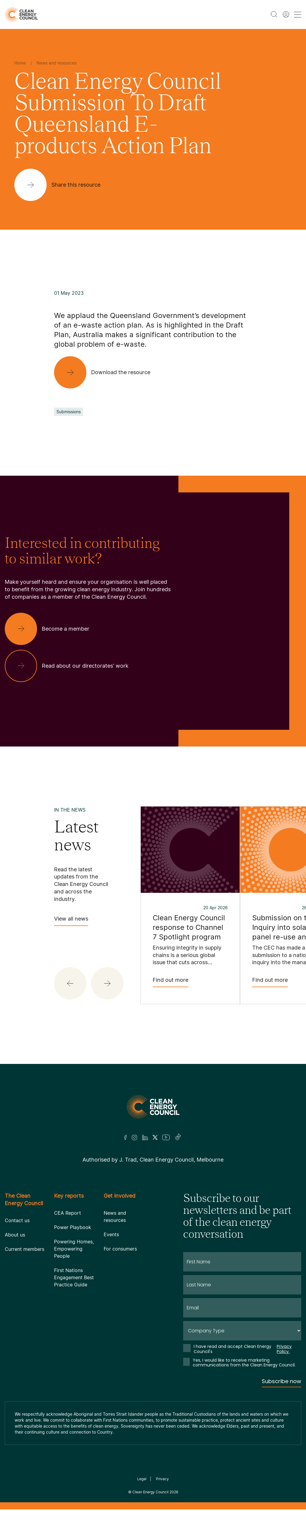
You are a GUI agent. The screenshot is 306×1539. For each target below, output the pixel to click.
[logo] (21, 14)
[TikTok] (178, 1137)
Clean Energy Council (150, 1492)
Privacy (162, 1479)
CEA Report (67, 1213)
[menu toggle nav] (297, 14)
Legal (141, 1479)
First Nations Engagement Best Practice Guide (74, 1277)
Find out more (170, 982)
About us (15, 1235)
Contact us (17, 1220)
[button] (70, 983)
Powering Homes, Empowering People (74, 1249)
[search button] (274, 14)
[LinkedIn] (145, 1137)
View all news (71, 921)
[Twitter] (155, 1137)
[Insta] (134, 1137)
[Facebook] (125, 1137)
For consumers (120, 1249)
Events (111, 1234)
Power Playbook (72, 1227)
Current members (24, 1249)
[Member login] (286, 14)
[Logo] (153, 1107)
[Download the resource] (107, 372)
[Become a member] (52, 629)
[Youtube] (166, 1137)
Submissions (68, 411)
